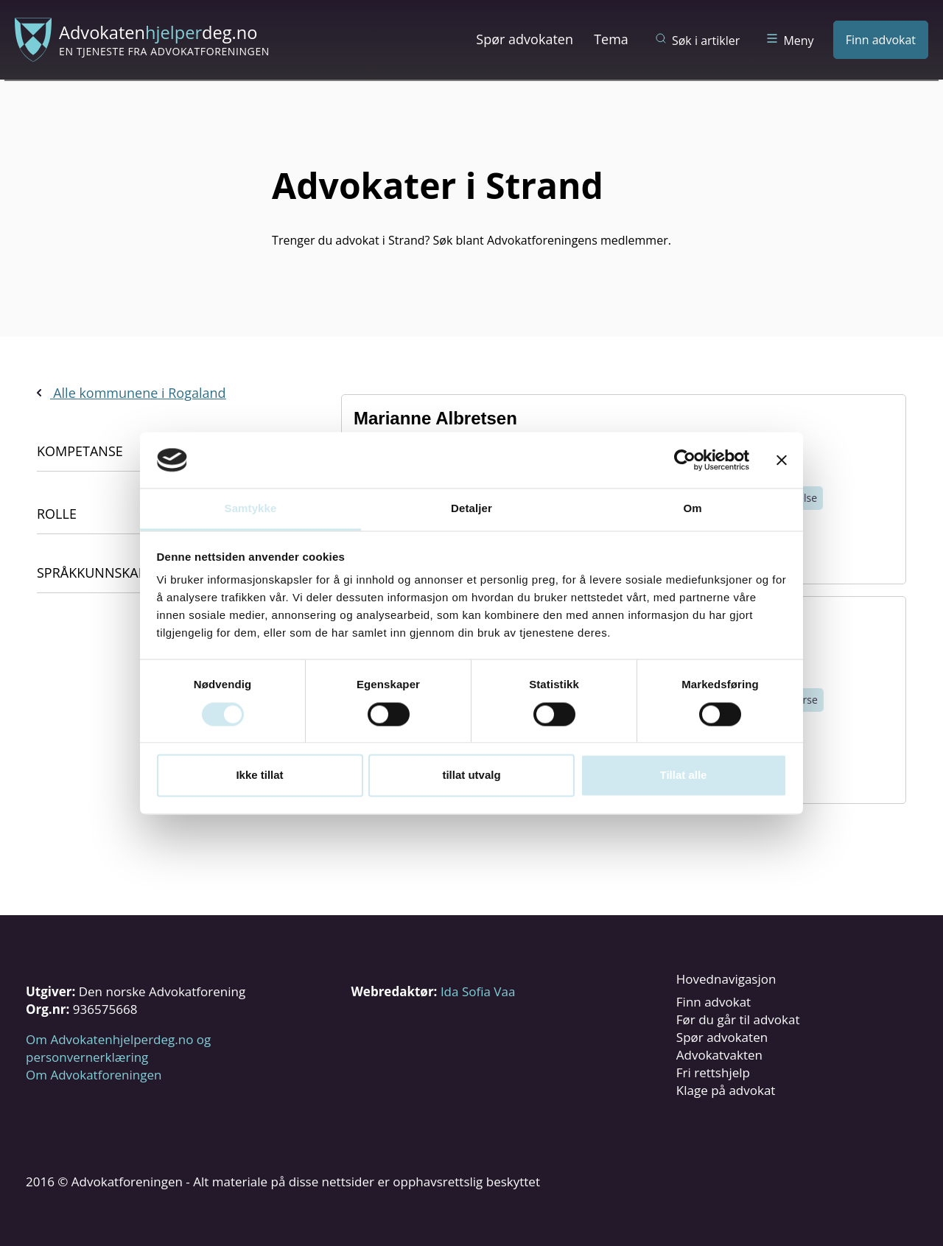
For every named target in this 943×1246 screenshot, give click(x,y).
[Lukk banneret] (782, 460)
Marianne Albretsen (435, 418)
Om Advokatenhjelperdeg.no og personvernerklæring (118, 1048)
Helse (803, 498)
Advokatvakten (719, 1054)
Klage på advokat (726, 1090)
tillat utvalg (471, 775)
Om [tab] (692, 509)
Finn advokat (881, 40)
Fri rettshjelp (713, 1072)
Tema (611, 39)
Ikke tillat (259, 775)
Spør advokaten (524, 39)
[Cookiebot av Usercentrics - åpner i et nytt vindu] (684, 460)
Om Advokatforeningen (93, 1074)
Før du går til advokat (738, 1019)
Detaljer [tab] (471, 509)
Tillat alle (683, 775)
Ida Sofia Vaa (478, 991)
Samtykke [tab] (251, 509)
